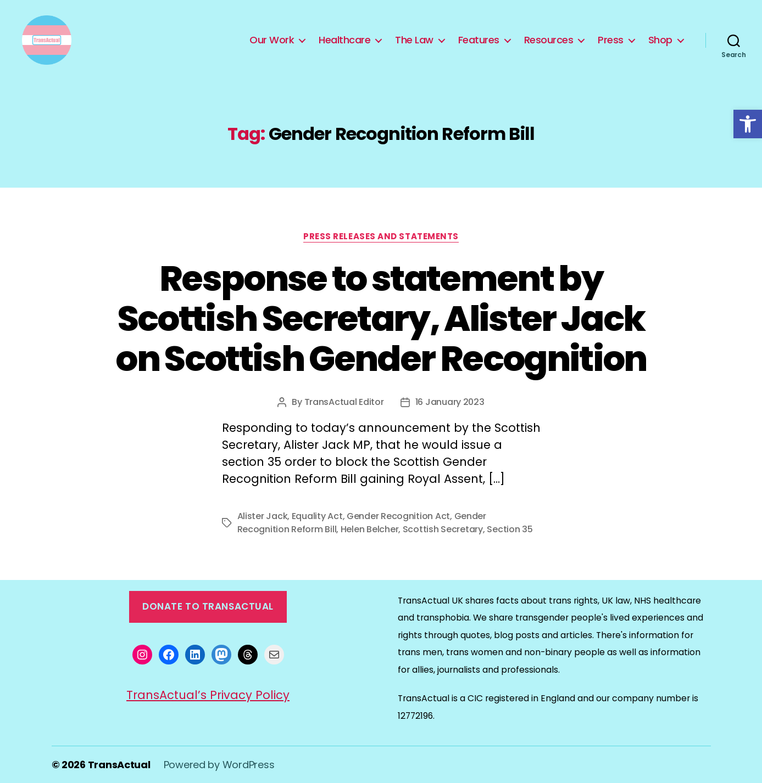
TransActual (119, 764)
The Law (414, 40)
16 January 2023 (450, 402)
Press (611, 40)
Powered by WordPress (219, 764)
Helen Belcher (370, 529)
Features (478, 40)
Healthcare (344, 40)
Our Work (271, 40)
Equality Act (317, 516)
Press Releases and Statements (381, 237)
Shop (660, 40)
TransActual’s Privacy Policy (208, 695)
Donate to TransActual (208, 606)
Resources (549, 40)
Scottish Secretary (443, 529)
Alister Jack (262, 516)
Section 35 (509, 529)
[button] (747, 124)
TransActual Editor (344, 402)
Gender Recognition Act (398, 516)
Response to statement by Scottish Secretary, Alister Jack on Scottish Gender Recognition (380, 318)
